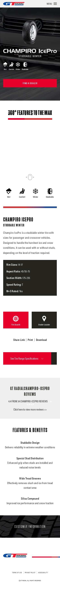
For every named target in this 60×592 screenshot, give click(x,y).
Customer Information (30, 526)
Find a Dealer (30, 83)
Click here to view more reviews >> (30, 409)
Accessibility (43, 572)
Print (30, 340)
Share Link (19, 340)
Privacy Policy (30, 572)
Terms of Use (17, 572)
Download (41, 340)
